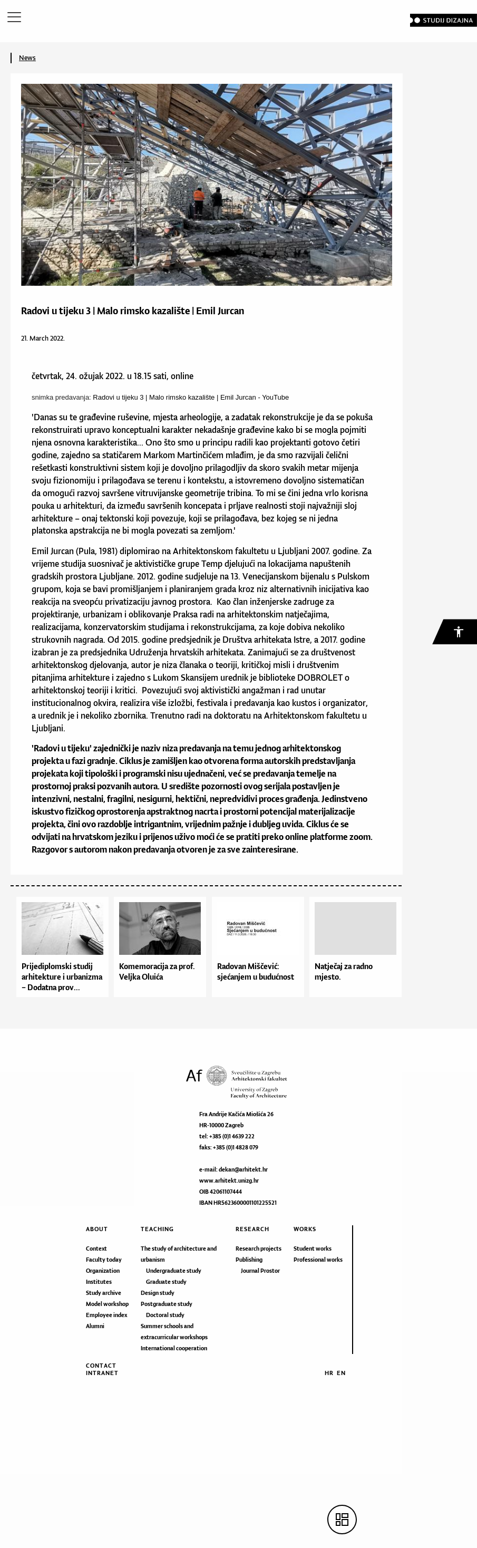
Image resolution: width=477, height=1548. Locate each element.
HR (329, 1373)
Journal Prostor (260, 1270)
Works (305, 1229)
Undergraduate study (173, 1270)
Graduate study (166, 1281)
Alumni (95, 1326)
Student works (313, 1248)
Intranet (102, 1373)
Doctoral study (165, 1315)
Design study (157, 1293)
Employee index (106, 1315)
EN (341, 1373)
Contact (101, 1365)
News (27, 57)
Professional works (318, 1259)
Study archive (103, 1293)
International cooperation (174, 1348)
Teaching (157, 1229)
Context (96, 1248)
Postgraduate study (166, 1304)
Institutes (99, 1281)
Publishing (249, 1259)
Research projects (258, 1248)
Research (252, 1229)
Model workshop (107, 1304)
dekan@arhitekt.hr (243, 1169)
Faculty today (104, 1259)
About (97, 1229)
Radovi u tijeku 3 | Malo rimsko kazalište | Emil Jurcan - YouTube (191, 397)
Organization (103, 1270)
